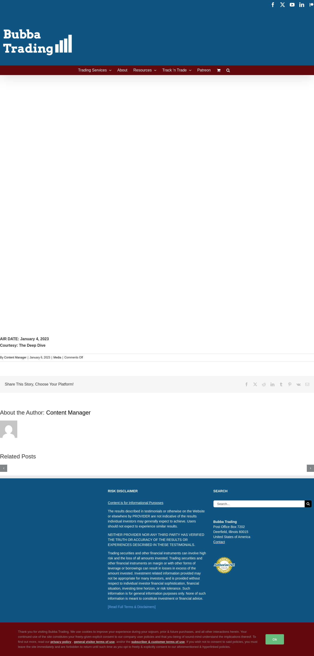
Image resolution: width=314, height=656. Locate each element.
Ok (274, 639)
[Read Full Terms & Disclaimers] (132, 607)
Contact (219, 542)
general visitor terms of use (94, 642)
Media (57, 357)
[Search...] (259, 503)
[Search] (308, 503)
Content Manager (15, 357)
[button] (228, 70)
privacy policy (60, 642)
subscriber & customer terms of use (158, 642)
